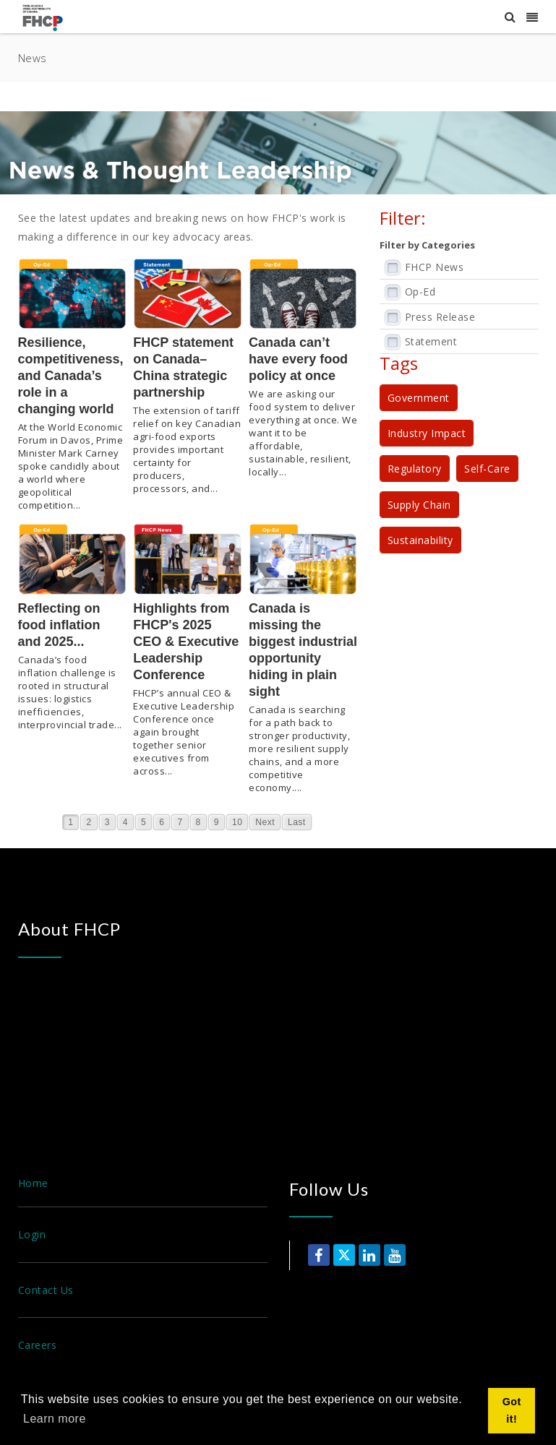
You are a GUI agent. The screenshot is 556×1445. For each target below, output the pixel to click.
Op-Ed (420, 291)
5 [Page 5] (143, 822)
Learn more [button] (54, 1418)
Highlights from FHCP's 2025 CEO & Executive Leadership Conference (186, 641)
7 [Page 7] (179, 822)
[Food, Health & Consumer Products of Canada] (45, 17)
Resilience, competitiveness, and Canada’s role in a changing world (71, 375)
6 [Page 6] (161, 822)
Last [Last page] (297, 822)
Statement (431, 341)
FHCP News (434, 267)
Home (33, 1183)
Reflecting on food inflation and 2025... (59, 625)
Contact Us (46, 1290)
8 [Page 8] (198, 822)
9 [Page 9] (216, 822)
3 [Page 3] (107, 822)
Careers (37, 1345)
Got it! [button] (511, 1410)
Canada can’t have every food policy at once (298, 359)
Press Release (440, 317)
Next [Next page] (265, 822)
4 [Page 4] (125, 822)
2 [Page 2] (88, 822)
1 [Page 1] (70, 822)
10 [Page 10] (237, 822)
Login (32, 1234)
